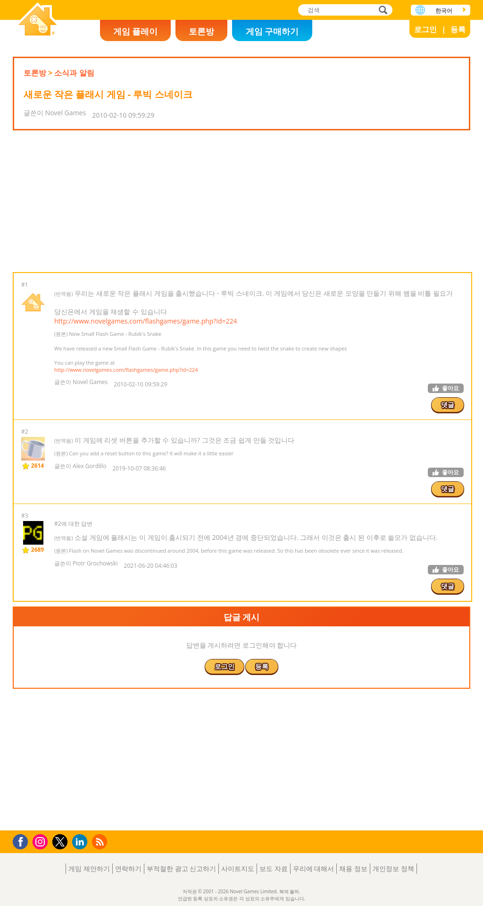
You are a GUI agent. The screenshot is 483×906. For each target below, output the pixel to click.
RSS (101, 842)
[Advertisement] (241, 201)
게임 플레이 (135, 31)
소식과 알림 (74, 73)
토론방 (201, 31)
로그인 (425, 29)
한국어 (443, 11)
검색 (381, 11)
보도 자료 (273, 868)
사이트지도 (237, 868)
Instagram (41, 841)
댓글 (447, 404)
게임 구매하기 (272, 31)
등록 (458, 29)
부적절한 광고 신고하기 (181, 868)
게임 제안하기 (89, 868)
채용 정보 (353, 868)
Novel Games (38, 20)
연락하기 (128, 868)
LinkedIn (81, 842)
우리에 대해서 (313, 868)
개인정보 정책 (393, 868)
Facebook (23, 841)
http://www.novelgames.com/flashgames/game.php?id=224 (145, 320)
